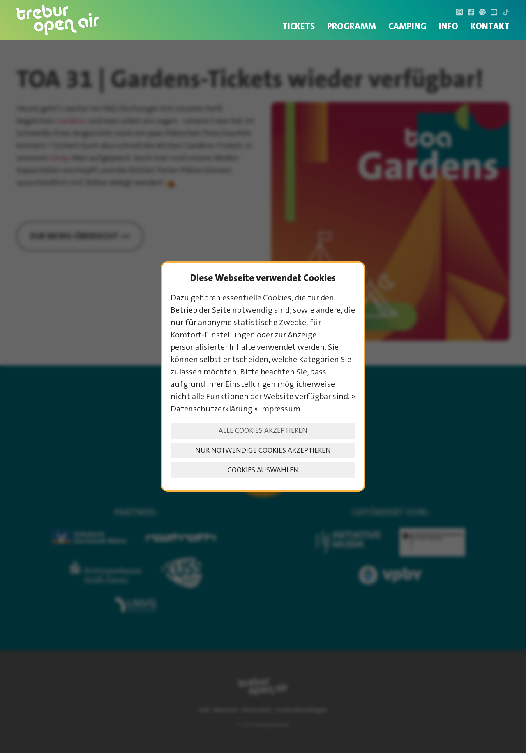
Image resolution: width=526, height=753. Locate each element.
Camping (407, 26)
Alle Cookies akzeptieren (263, 430)
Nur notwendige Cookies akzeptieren (263, 450)
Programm (351, 26)
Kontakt (490, 26)
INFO (448, 26)
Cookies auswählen (263, 470)
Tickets (298, 26)
